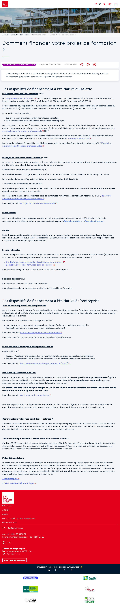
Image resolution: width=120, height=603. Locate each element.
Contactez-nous (15, 528)
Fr (96, 3)
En (100, 3)
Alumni (5, 514)
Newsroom (7, 505)
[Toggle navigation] (116, 4)
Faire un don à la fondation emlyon (18, 518)
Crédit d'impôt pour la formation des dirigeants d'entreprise (34, 262)
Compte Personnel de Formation (20, 98)
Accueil (5, 35)
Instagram (81, 64)
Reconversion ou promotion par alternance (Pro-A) (44, 363)
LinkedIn (94, 64)
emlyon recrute (9, 522)
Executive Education (20, 35)
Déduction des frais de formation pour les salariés (29, 265)
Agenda (5, 510)
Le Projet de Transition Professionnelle (37, 203)
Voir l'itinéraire (13, 554)
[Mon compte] (110, 4)
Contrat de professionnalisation (34, 395)
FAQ (9, 542)
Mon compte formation (79, 138)
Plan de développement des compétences (40, 332)
